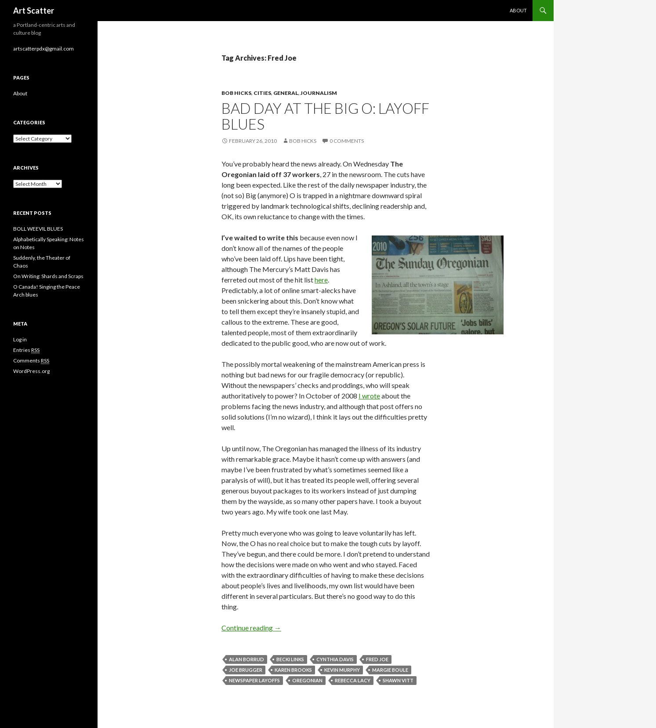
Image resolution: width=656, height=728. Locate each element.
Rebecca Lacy (352, 680)
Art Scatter (33, 10)
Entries (26, 350)
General (285, 93)
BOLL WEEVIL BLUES (38, 228)
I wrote (369, 395)
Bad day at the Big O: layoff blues (325, 116)
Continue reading (251, 627)
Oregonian (307, 680)
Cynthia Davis (335, 659)
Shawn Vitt (398, 680)
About (518, 10)
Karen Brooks (293, 670)
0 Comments (347, 141)
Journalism (319, 93)
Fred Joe (377, 659)
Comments (31, 360)
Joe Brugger (245, 670)
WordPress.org (31, 371)
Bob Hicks (236, 93)
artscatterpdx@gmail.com (43, 48)
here (321, 279)
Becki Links (290, 659)
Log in (20, 339)
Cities (262, 93)
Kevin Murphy (342, 670)
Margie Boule (390, 670)
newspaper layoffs (254, 680)
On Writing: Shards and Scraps (48, 276)
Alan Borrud (246, 659)
